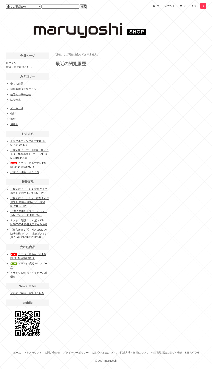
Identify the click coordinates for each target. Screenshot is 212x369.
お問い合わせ (52, 352)
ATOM (195, 352)
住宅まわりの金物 (20, 94)
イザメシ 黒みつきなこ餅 (24, 172)
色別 (12, 113)
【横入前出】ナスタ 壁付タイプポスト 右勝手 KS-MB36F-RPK (28, 191)
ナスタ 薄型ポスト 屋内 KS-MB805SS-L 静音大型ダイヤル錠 (28, 222)
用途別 (14, 124)
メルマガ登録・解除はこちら (27, 293)
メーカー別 (16, 108)
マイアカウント (166, 6)
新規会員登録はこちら (19, 67)
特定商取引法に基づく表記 (166, 352)
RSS (187, 352)
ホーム (17, 352)
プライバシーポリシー (76, 352)
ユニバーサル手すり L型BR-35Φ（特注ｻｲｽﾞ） (28, 165)
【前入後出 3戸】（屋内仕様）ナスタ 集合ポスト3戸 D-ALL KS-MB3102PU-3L (29, 154)
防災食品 (15, 100)
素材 (12, 119)
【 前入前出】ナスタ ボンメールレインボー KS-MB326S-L (28, 213)
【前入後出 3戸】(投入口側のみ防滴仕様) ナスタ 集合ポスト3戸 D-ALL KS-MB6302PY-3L (28, 233)
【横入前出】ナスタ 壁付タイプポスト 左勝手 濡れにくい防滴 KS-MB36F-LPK (29, 202)
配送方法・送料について (134, 352)
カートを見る (195, 6)
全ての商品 (16, 83)
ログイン (11, 63)
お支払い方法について (104, 352)
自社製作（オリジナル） (24, 89)
